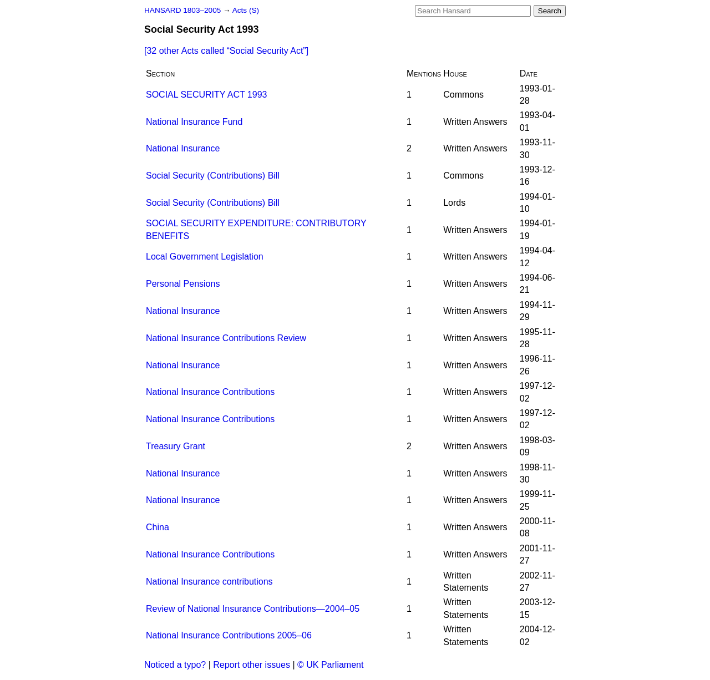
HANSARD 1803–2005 (182, 10)
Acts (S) (245, 10)
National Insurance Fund (194, 121)
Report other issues (251, 664)
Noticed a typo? (175, 664)
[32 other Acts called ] (226, 50)
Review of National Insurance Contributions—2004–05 (252, 608)
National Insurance (183, 148)
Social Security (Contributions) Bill (213, 175)
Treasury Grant (175, 446)
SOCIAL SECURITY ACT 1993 (206, 94)
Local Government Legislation (204, 256)
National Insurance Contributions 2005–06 (229, 635)
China (157, 527)
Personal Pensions (183, 283)
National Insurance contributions (209, 581)
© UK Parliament (330, 664)
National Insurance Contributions (210, 392)
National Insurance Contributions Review (226, 338)
